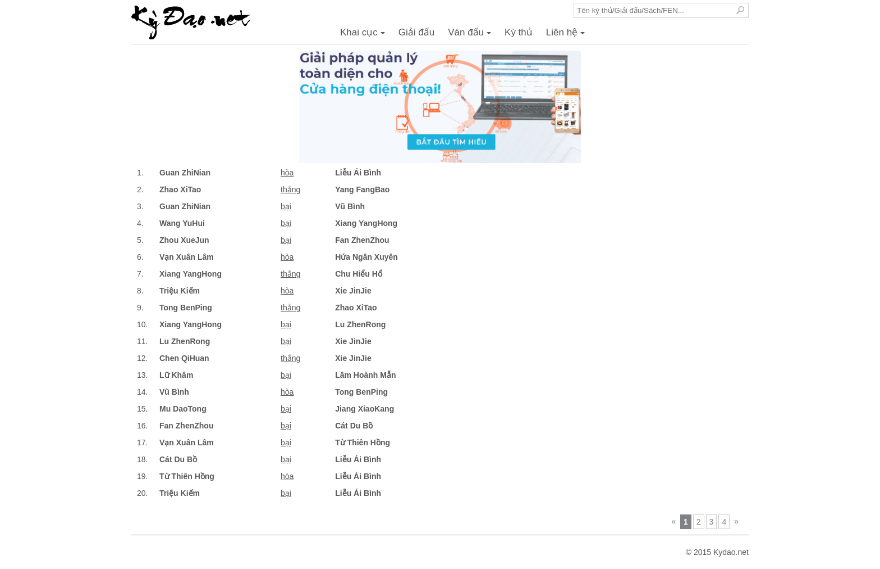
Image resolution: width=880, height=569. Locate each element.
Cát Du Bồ (354, 425)
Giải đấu (416, 32)
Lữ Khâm (176, 375)
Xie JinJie (353, 290)
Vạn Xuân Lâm (186, 256)
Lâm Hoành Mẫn (365, 375)
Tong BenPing (185, 307)
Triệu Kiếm (179, 290)
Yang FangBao (362, 189)
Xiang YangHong (366, 223)
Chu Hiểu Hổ (358, 273)
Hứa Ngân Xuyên (366, 256)
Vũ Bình (350, 206)
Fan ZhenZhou (362, 240)
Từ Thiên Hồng (362, 442)
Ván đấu (471, 35)
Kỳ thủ (519, 32)
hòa (287, 172)
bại (286, 206)
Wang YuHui (182, 223)
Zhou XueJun (184, 240)
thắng (290, 189)
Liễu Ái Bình (358, 172)
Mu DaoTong (183, 408)
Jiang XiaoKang (364, 408)
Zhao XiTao (180, 189)
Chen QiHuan (184, 358)
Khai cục (364, 35)
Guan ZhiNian (184, 172)
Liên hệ (567, 35)
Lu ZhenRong (360, 324)
